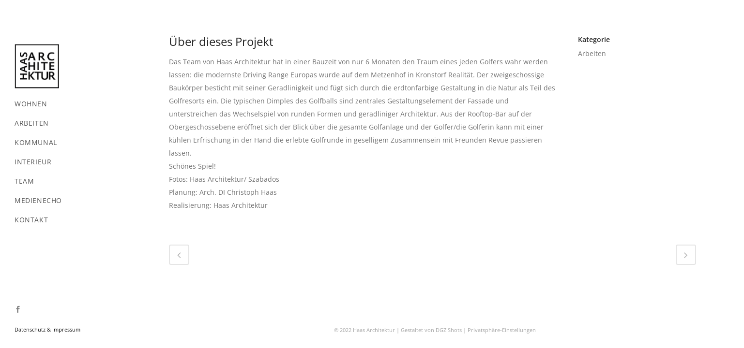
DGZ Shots (449, 285)
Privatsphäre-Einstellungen (502, 285)
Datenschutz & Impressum (47, 329)
